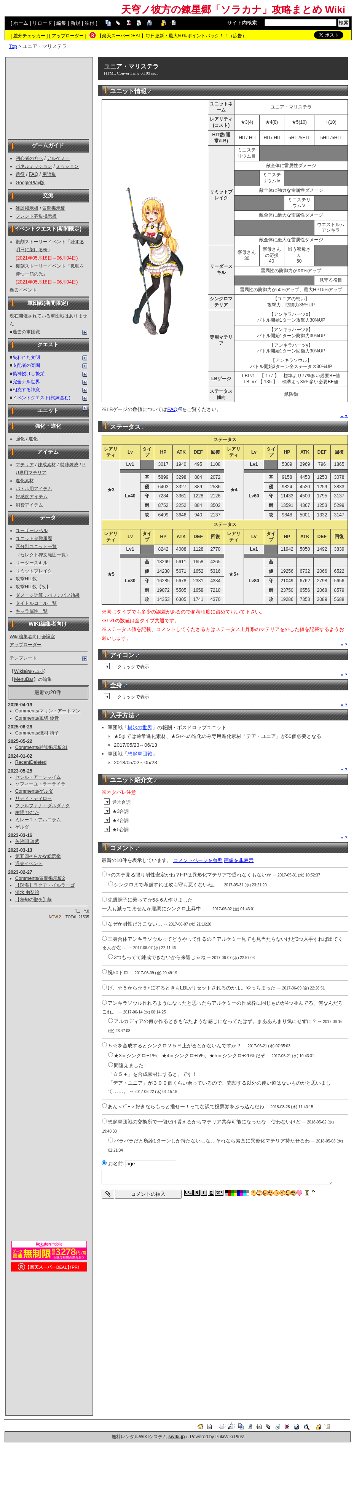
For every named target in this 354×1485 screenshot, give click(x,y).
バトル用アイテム (34, 488)
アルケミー (58, 158)
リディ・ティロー (33, 798)
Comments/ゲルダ (34, 791)
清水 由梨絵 (27, 892)
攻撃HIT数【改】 (33, 587)
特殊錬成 (69, 464)
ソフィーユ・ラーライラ (40, 784)
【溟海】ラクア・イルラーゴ (45, 885)
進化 (33, 438)
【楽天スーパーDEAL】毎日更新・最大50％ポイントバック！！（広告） (172, 35)
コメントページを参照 (198, 860)
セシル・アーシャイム (38, 777)
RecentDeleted (30, 762)
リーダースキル (32, 563)
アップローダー (68, 35)
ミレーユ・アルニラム (38, 819)
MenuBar (23, 679)
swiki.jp (176, 1436)
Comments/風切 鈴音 (37, 718)
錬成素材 (47, 464)
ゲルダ (22, 827)
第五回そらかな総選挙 (38, 856)
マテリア (25, 464)
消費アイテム (29, 505)
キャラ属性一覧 (32, 611)
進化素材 (25, 480)
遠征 (20, 174)
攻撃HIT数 (26, 579)
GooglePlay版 (30, 182)
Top (13, 46)
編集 (61, 23)
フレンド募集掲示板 (36, 216)
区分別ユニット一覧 (36, 546)
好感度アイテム (32, 496)
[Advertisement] (49, 97)
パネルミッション (34, 166)
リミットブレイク (34, 571)
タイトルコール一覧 (36, 603)
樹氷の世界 (140, 727)
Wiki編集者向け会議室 (32, 636)
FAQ (33, 174)
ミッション (67, 166)
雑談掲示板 (27, 208)
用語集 (49, 174)
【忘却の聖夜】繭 (33, 899)
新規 (75, 23)
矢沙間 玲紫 (27, 841)
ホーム (20, 23)
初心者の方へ (29, 158)
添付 (89, 23)
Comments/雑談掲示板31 (41, 747)
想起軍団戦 (140, 754)
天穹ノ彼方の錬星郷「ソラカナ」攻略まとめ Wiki (233, 9)
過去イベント (23, 290)
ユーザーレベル (32, 530)
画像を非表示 (239, 860)
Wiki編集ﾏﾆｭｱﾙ (29, 671)
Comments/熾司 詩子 (37, 733)
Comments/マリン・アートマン (48, 711)
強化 (20, 438)
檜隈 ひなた (27, 812)
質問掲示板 (53, 208)
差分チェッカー (29, 35)
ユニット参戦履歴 (34, 538)
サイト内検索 (242, 22)
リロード (42, 23)
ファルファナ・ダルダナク (42, 805)
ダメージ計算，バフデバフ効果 (48, 595)
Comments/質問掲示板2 (40, 878)
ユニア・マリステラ (131, 66)
